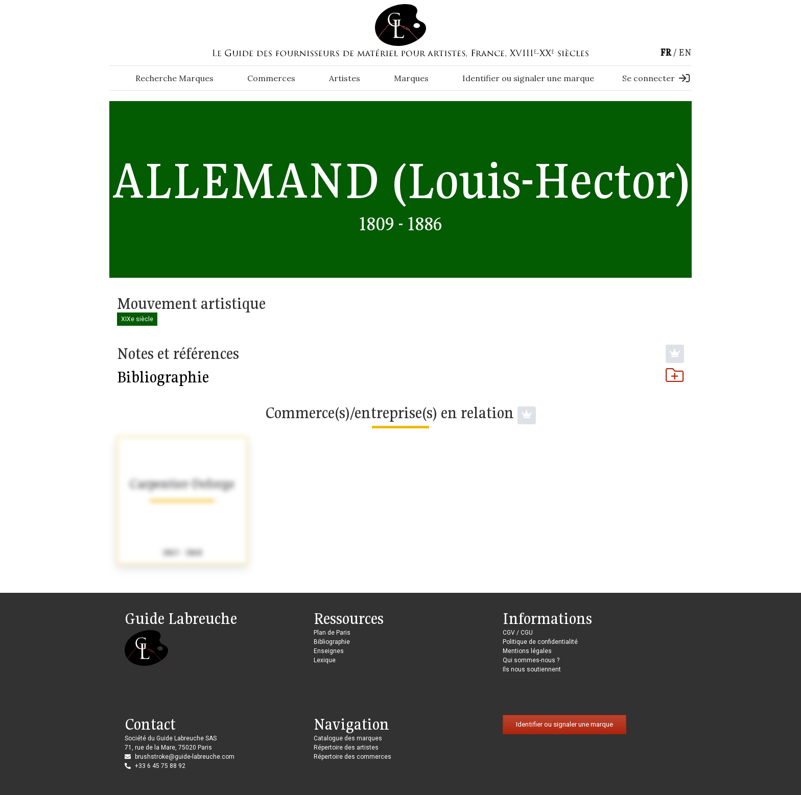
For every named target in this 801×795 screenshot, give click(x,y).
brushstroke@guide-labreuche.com (184, 756)
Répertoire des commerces (352, 756)
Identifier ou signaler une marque (528, 78)
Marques (411, 78)
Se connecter (656, 78)
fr (665, 52)
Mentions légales (527, 651)
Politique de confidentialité (540, 641)
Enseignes (329, 651)
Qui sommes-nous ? (531, 660)
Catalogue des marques (348, 738)
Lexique (325, 660)
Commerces (271, 78)
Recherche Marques (174, 78)
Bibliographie (400, 377)
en (685, 52)
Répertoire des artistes (346, 747)
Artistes (344, 78)
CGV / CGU (518, 632)
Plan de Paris (332, 632)
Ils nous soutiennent (532, 669)
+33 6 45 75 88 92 (160, 765)
